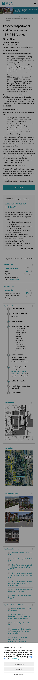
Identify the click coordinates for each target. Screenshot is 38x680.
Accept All (19, 669)
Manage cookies (19, 674)
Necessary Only (19, 664)
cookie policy (15, 659)
